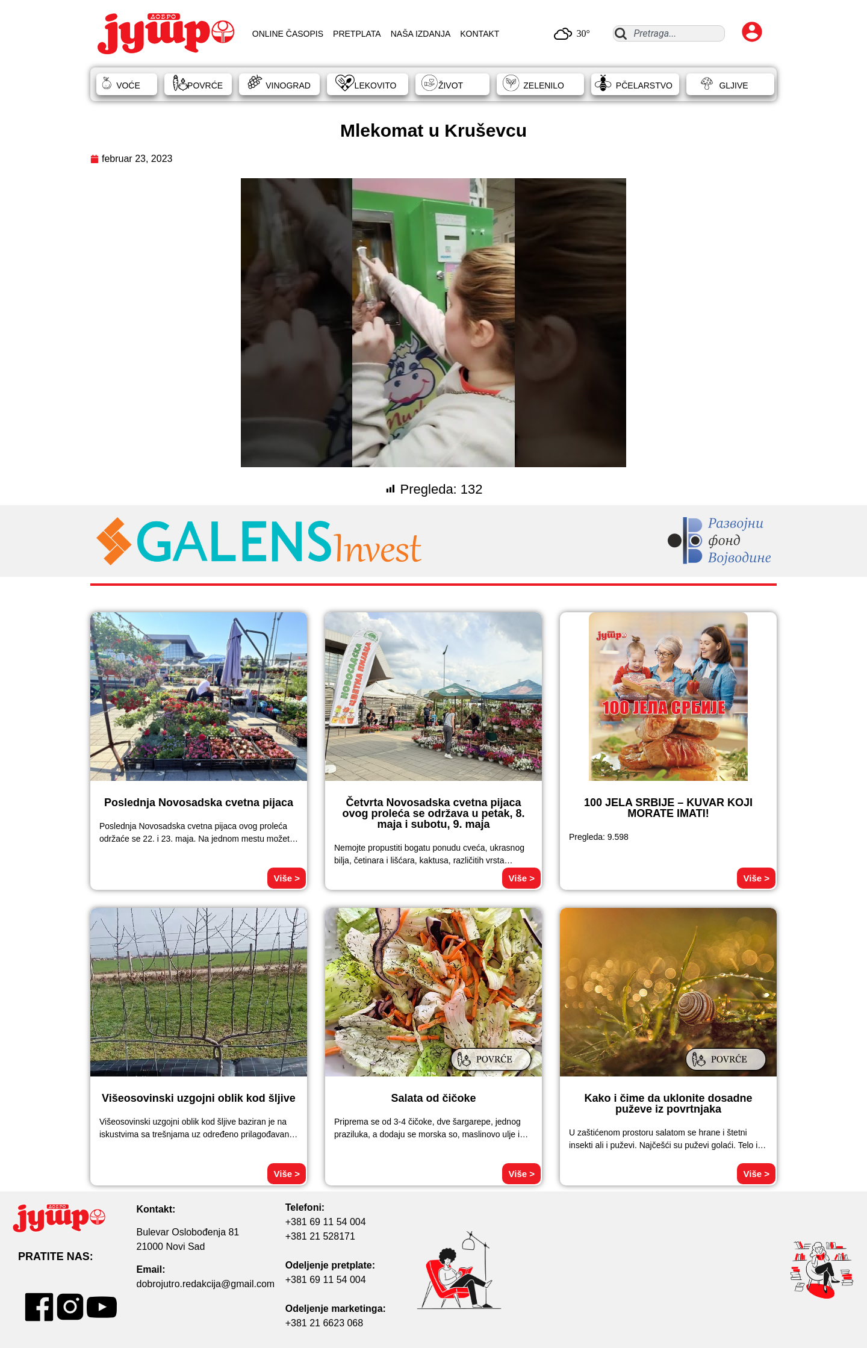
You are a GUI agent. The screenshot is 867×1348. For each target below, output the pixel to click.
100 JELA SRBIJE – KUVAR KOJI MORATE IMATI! (668, 808)
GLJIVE (733, 85)
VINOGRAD (288, 85)
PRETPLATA (357, 34)
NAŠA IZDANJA (421, 34)
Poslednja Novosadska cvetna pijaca (198, 803)
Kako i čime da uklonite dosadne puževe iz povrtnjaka (668, 1103)
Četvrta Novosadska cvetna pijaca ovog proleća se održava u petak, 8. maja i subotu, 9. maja (433, 813)
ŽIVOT (450, 85)
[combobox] (668, 33)
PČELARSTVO (644, 85)
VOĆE (128, 85)
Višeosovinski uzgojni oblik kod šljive (199, 1098)
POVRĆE (205, 85)
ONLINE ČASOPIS (287, 34)
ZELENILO (543, 85)
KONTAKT (479, 34)
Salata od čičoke (433, 1098)
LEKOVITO (376, 85)
